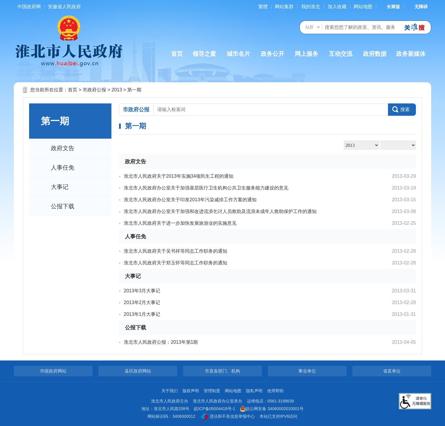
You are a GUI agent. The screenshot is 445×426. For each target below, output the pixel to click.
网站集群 (284, 6)
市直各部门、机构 (222, 370)
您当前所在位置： (49, 89)
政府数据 (375, 54)
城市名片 (238, 54)
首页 (177, 54)
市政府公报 (94, 89)
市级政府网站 (53, 370)
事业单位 (307, 370)
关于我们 (169, 390)
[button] (389, 6)
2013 (116, 89)
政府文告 (62, 148)
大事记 (59, 187)
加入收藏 (337, 6)
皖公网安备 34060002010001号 (272, 409)
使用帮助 (275, 390)
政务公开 (272, 54)
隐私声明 (254, 390)
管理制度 (212, 390)
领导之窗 (204, 54)
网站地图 (363, 6)
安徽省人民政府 (64, 6)
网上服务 (306, 54)
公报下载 (62, 206)
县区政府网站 (138, 370)
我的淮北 (310, 6)
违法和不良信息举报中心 (228, 416)
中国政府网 (29, 6)
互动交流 (340, 54)
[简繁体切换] (263, 6)
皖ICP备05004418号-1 (214, 408)
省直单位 (392, 370)
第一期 (134, 89)
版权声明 (191, 390)
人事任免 (62, 167)
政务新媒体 (411, 54)
